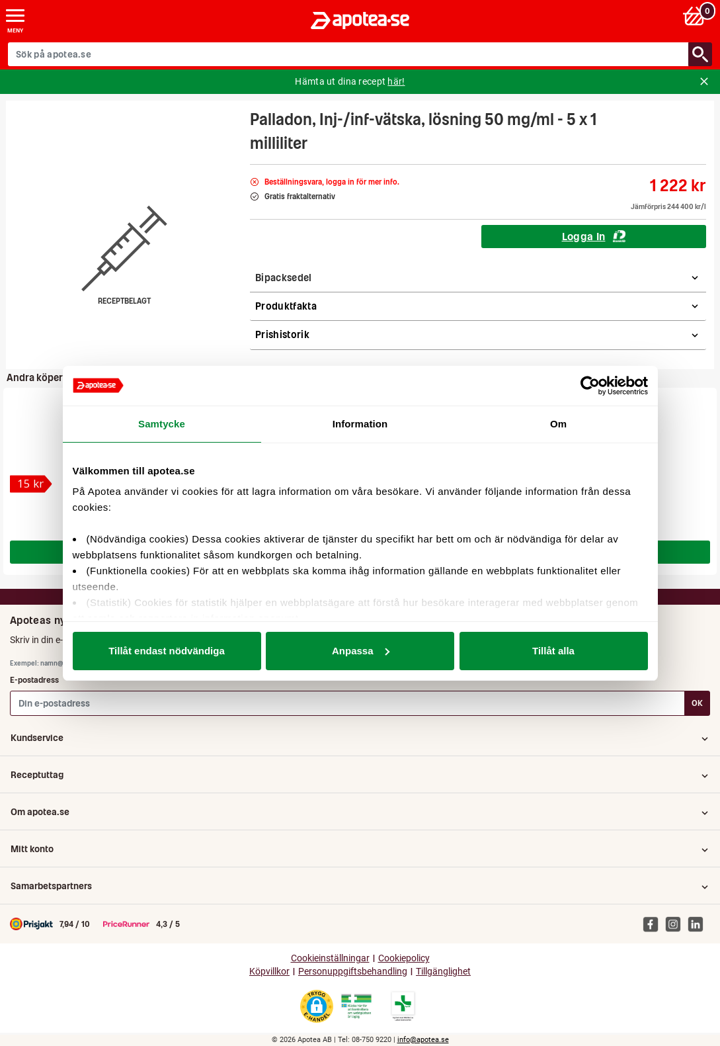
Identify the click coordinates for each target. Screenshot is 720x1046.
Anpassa (360, 650)
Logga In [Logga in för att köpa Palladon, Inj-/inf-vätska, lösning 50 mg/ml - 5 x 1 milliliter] (594, 236)
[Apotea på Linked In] (699, 923)
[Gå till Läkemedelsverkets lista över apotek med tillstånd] (403, 1006)
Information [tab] (360, 423)
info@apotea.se (423, 1039)
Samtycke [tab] (161, 423)
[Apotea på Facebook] (654, 923)
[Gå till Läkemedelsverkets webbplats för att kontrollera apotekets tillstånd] (356, 1006)
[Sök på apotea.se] (348, 54)
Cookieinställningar (330, 958)
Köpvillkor (269, 972)
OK (697, 703)
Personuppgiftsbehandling (352, 972)
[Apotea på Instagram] (676, 923)
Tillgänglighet (443, 972)
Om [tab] (558, 423)
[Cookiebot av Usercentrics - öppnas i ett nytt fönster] (590, 386)
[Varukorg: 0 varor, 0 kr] (696, 15)
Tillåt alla (553, 650)
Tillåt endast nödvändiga (166, 650)
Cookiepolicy (404, 958)
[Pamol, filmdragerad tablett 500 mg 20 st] (31, 484)
